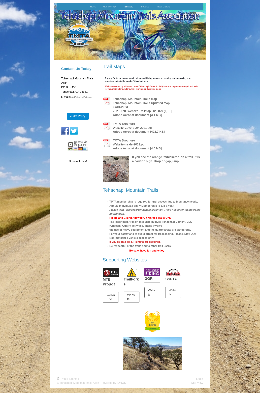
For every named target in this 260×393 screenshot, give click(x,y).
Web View (197, 382)
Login (199, 378)
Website (111, 297)
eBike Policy (77, 116)
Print (62, 378)
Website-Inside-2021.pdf (129, 144)
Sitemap (74, 378)
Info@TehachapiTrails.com (81, 97)
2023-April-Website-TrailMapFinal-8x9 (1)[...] (142, 111)
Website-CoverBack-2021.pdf (132, 127)
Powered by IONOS (113, 382)
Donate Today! (78, 161)
